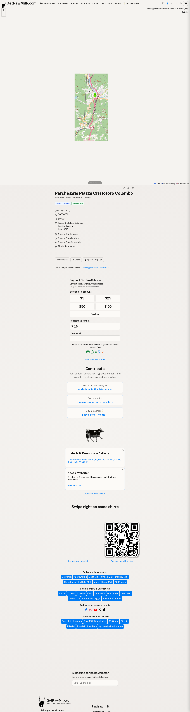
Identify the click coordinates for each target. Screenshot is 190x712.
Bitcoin (124, 621)
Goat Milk (94, 576)
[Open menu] (185, 3)
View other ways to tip (95, 359)
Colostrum (74, 598)
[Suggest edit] (133, 188)
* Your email (75, 333)
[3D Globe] (163, 3)
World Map (63, 3)
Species (74, 3)
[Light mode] (181, 3)
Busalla (77, 268)
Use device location (111, 626)
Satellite (185, 12)
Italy (63, 268)
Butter (62, 593)
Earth (57, 268)
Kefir (89, 593)
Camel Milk (70, 582)
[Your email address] (95, 338)
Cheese (81, 593)
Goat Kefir (112, 593)
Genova (69, 268)
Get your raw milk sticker (122, 561)
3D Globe (113, 621)
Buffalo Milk (84, 582)
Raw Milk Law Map (87, 626)
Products (85, 3)
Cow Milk (67, 576)
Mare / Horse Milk (103, 582)
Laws (103, 3)
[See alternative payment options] (99, 351)
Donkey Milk (121, 576)
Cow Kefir (100, 593)
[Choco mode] (176, 3)
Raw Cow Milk (78, 203)
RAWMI (71, 626)
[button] (4, 10)
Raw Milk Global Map (95, 621)
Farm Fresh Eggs (91, 598)
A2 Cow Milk (80, 576)
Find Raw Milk (47, 3)
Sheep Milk (107, 576)
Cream (71, 593)
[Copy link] (124, 188)
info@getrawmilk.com (52, 710)
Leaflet (157, 184)
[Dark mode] (172, 3)
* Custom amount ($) (80, 321)
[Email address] (95, 683)
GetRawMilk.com (59, 700)
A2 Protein (120, 582)
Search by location (72, 621)
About (118, 3)
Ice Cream (125, 593)
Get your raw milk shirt (78, 561)
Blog (110, 3)
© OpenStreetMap (168, 184)
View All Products (111, 598)
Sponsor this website (95, 493)
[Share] (128, 188)
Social (95, 3)
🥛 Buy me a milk (131, 3)
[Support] (167, 3)
